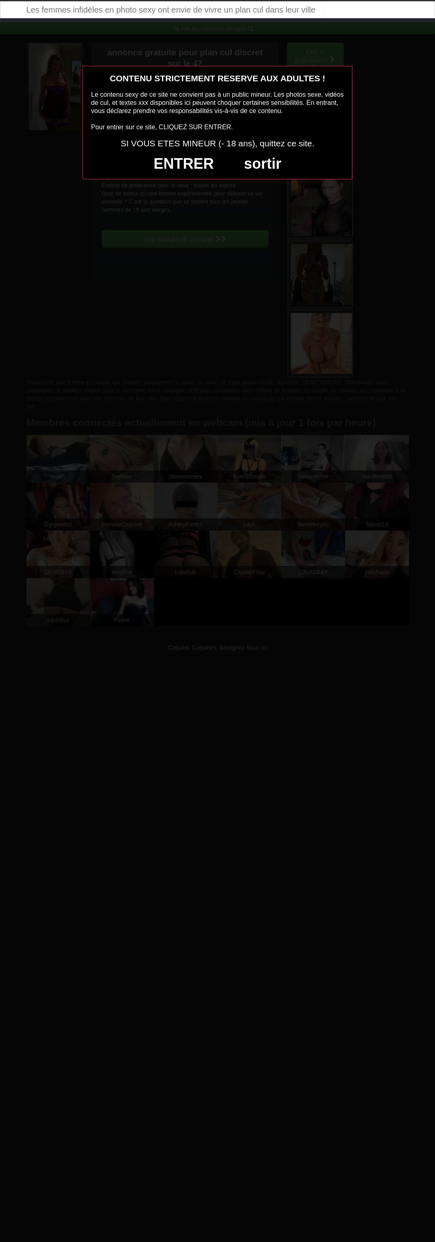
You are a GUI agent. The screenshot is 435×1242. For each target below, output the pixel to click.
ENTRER (184, 163)
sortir (262, 163)
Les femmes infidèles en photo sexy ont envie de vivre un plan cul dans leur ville (170, 9)
